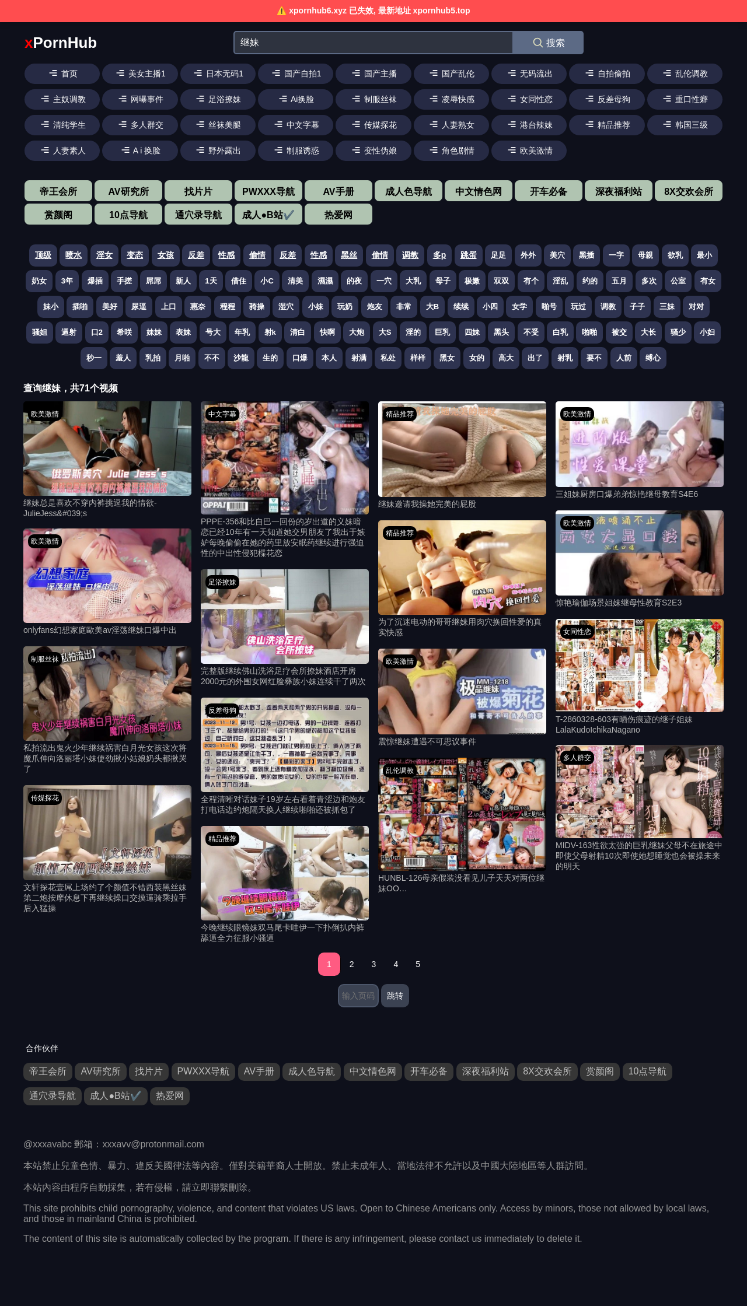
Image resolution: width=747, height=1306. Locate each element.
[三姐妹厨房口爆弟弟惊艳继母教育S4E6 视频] (640, 450)
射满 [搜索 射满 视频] (358, 357)
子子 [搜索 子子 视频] (637, 306)
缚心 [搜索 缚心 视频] (653, 357)
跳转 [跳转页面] (395, 995)
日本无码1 (217, 73)
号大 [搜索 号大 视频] (213, 332)
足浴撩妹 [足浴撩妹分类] (222, 582)
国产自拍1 (296, 73)
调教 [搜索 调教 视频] (608, 306)
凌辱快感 (451, 98)
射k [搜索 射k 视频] (270, 332)
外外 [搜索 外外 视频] (528, 255)
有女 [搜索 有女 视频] (707, 280)
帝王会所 (58, 192)
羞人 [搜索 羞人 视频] (123, 357)
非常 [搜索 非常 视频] (403, 306)
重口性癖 (684, 98)
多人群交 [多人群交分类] (577, 758)
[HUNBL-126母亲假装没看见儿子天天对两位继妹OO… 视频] (462, 826)
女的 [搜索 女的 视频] (476, 357)
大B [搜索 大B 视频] (432, 306)
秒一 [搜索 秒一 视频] (94, 357)
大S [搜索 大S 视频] (385, 332)
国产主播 (373, 73)
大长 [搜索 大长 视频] (648, 332)
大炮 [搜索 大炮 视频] (356, 332)
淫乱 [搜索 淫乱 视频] (560, 280)
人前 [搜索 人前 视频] (623, 357)
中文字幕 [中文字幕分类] (222, 414)
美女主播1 (140, 73)
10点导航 (128, 215)
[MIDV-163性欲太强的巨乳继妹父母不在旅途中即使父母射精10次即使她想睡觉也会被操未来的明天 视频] (640, 808)
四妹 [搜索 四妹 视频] (472, 332)
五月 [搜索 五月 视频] (619, 280)
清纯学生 (62, 124)
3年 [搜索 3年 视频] (67, 280)
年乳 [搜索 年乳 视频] (242, 332)
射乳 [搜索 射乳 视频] (565, 357)
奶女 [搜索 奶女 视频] (39, 280)
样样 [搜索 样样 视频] (417, 357)
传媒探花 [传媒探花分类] (45, 798)
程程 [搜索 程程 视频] (227, 306)
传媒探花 (373, 124)
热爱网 (338, 215)
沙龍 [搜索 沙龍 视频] (241, 357)
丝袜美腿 (217, 124)
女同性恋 (529, 98)
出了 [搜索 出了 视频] (535, 357)
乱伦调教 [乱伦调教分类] (400, 770)
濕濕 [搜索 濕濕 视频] (325, 280)
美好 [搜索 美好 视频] (109, 306)
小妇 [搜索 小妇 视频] (707, 332)
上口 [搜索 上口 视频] (168, 306)
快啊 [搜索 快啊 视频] (327, 332)
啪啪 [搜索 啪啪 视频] (589, 332)
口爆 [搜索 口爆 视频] (300, 357)
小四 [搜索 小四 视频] (490, 306)
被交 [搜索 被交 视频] (619, 332)
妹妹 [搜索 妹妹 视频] (154, 332)
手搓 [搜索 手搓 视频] (124, 280)
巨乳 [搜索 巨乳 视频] (442, 332)
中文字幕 (296, 124)
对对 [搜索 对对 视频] (696, 306)
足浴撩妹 (217, 98)
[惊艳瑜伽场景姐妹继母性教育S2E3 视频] (640, 559)
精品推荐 (607, 124)
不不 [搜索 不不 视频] (211, 357)
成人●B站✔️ (268, 215)
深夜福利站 (618, 192)
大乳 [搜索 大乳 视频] (413, 280)
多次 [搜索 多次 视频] (649, 280)
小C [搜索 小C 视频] (266, 280)
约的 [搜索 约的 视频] (590, 280)
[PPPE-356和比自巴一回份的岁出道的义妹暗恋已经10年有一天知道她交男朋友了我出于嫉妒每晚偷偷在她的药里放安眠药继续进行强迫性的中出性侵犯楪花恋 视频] (285, 480)
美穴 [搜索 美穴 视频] (557, 255)
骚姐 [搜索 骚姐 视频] (39, 332)
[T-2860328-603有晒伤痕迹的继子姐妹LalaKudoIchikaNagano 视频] (640, 676)
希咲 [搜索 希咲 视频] (124, 332)
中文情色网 (478, 192)
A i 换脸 (140, 150)
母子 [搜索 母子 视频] (443, 280)
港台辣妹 (529, 124)
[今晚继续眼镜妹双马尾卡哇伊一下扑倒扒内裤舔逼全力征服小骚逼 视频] (285, 885)
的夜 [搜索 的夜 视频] (354, 280)
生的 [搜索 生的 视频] (270, 357)
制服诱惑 (296, 150)
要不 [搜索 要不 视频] (594, 357)
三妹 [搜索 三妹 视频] (667, 306)
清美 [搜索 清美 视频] (295, 280)
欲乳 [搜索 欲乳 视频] (675, 255)
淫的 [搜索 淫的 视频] (413, 332)
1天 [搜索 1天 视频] (211, 280)
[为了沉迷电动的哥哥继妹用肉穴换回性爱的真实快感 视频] (462, 579)
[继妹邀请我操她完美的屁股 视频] (462, 455)
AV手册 (338, 192)
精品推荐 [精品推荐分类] (222, 839)
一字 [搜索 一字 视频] (616, 255)
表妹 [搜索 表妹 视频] (183, 332)
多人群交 (140, 124)
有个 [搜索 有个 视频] (531, 280)
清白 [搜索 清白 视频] (297, 332)
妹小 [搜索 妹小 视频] (50, 306)
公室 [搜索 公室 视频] (678, 280)
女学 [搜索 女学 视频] (519, 306)
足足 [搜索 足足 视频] (498, 255)
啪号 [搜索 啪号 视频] (549, 306)
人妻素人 (62, 150)
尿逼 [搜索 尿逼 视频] (138, 306)
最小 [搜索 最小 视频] (704, 255)
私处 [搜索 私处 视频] (388, 357)
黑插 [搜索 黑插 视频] (586, 255)
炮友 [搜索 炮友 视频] (374, 306)
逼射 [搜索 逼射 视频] (68, 332)
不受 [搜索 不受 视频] (531, 332)
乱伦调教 (684, 73)
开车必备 (548, 192)
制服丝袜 (373, 98)
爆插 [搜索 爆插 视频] (95, 280)
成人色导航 (408, 192)
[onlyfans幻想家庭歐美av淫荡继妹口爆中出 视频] (107, 582)
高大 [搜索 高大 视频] (506, 357)
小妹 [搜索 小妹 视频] (315, 306)
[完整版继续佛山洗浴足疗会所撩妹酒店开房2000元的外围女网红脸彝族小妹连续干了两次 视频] (285, 628)
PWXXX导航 (268, 192)
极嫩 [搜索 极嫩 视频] (472, 280)
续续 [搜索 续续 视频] (461, 306)
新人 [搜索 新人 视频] (183, 280)
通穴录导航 (198, 215)
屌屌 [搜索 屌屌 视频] (153, 280)
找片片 (198, 192)
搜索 (548, 42)
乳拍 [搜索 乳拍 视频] (152, 357)
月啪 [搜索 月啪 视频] (182, 357)
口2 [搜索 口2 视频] (97, 332)
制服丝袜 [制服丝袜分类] (45, 659)
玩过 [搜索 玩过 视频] (578, 306)
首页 (62, 73)
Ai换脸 (296, 98)
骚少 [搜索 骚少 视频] (678, 332)
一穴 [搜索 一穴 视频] (384, 280)
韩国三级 (684, 124)
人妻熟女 (451, 124)
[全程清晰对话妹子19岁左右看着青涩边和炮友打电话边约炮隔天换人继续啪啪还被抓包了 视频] (285, 756)
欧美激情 (529, 150)
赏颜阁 (58, 215)
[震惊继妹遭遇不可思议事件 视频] (462, 698)
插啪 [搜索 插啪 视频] (80, 306)
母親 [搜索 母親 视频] (645, 255)
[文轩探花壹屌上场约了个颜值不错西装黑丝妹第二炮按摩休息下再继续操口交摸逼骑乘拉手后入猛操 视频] (107, 849)
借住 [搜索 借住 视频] (238, 280)
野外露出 (217, 150)
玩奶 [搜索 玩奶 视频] (344, 306)
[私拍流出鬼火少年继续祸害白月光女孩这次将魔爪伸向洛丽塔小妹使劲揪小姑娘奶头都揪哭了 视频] (107, 710)
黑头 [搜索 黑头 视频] (501, 332)
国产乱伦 (451, 73)
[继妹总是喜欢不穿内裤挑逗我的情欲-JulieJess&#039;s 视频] (107, 459)
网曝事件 (140, 98)
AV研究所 (128, 192)
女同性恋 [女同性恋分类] (577, 632)
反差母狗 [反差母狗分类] (222, 710)
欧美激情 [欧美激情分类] (45, 414)
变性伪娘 (373, 150)
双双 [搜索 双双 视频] (501, 280)
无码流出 (529, 73)
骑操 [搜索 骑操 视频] (256, 306)
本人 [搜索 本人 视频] (329, 357)
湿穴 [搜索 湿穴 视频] (286, 306)
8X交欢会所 (688, 192)
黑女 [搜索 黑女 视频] (447, 357)
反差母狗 (607, 98)
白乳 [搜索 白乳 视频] (560, 332)
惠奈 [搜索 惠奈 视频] (197, 306)
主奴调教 (62, 98)
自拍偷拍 (607, 73)
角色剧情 (451, 150)
